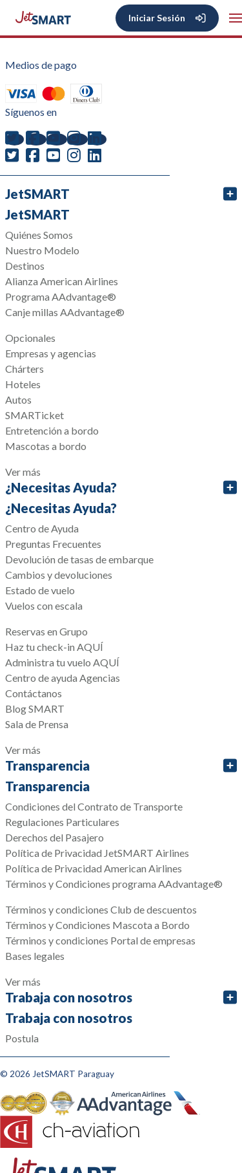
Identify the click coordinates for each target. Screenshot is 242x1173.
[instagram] (77, 139)
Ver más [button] (23, 471)
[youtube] (56, 139)
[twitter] (14, 139)
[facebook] (36, 139)
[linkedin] (97, 139)
